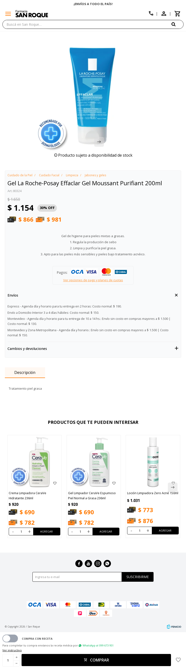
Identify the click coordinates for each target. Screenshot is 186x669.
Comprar (99, 660)
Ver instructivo (12, 650)
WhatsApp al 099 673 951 (98, 645)
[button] (177, 24)
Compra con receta (37, 638)
